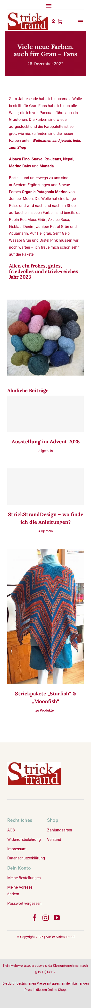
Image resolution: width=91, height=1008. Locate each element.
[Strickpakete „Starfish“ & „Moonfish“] (45, 552)
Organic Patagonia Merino (44, 192)
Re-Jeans (52, 159)
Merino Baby (20, 166)
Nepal (68, 159)
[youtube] (57, 917)
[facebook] (34, 917)
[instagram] (45, 917)
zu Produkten (45, 710)
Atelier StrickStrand (60, 937)
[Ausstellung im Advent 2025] (45, 414)
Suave (37, 159)
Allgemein (45, 451)
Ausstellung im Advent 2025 (46, 441)
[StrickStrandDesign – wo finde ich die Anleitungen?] (45, 486)
